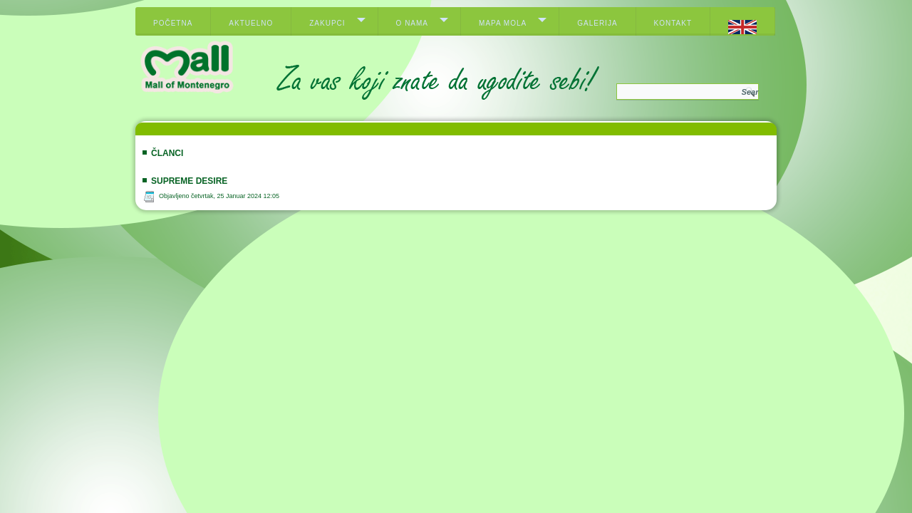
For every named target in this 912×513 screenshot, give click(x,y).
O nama (412, 23)
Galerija (597, 23)
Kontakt (673, 23)
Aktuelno (251, 23)
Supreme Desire (189, 181)
